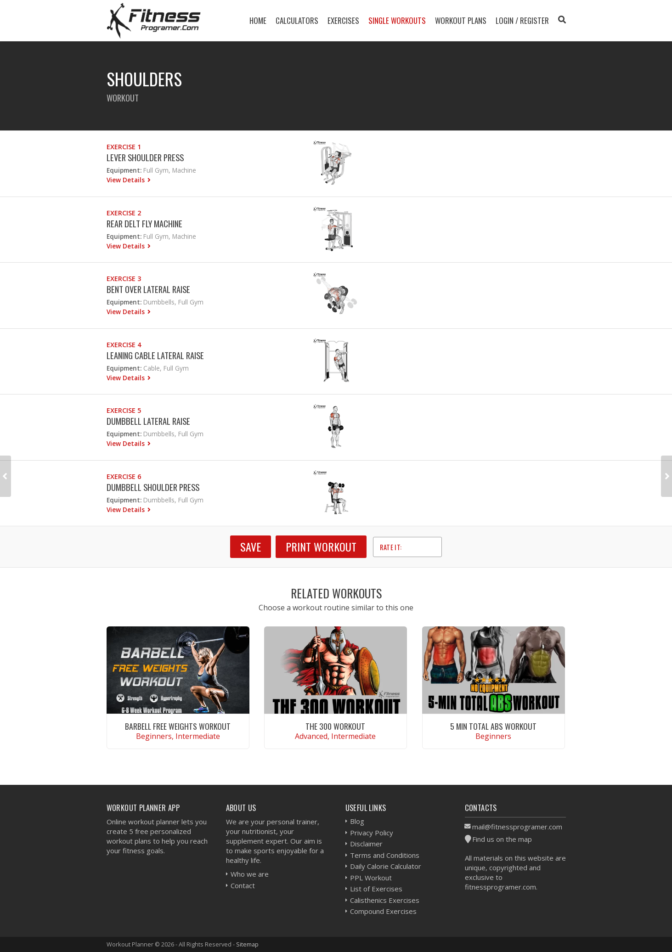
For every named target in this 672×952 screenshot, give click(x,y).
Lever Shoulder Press (145, 157)
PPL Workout (371, 877)
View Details (127, 179)
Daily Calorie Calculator (385, 866)
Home (257, 20)
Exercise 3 (124, 278)
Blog (357, 821)
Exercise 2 (124, 212)
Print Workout (321, 546)
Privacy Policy (371, 832)
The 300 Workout (335, 726)
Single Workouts (397, 20)
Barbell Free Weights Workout (178, 726)
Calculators (297, 20)
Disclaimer (366, 843)
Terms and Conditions (384, 855)
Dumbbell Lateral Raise (148, 421)
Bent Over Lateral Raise (148, 289)
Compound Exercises (383, 911)
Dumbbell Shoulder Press (153, 487)
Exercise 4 (124, 344)
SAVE (250, 546)
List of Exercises (376, 888)
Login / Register (522, 20)
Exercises (343, 20)
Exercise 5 (124, 410)
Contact (243, 885)
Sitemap (247, 944)
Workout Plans (460, 20)
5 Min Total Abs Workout (493, 726)
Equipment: (124, 170)
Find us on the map (502, 839)
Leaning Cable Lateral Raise (155, 355)
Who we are (250, 874)
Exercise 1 (124, 146)
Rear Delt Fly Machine (144, 223)
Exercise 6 (124, 476)
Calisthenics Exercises (384, 900)
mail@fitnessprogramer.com (517, 826)
